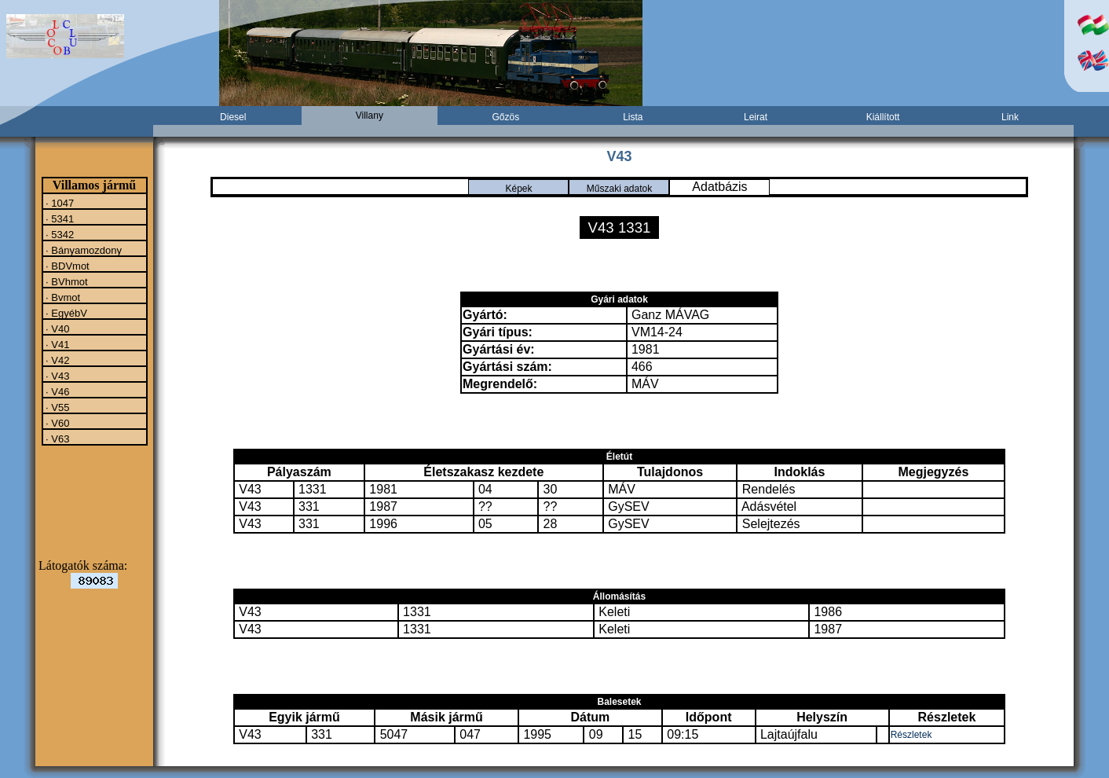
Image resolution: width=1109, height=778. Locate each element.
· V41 (56, 344)
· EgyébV (65, 312)
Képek (518, 188)
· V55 (56, 407)
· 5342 (59, 234)
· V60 (56, 422)
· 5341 (59, 218)
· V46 (56, 391)
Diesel (233, 117)
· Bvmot (62, 297)
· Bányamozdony (82, 249)
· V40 (56, 328)
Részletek (911, 734)
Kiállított (883, 117)
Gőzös (506, 117)
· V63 (56, 438)
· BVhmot (65, 281)
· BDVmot (66, 265)
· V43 (56, 375)
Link (1010, 117)
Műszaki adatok (619, 188)
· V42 (56, 359)
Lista (632, 117)
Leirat (755, 117)
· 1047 (59, 202)
